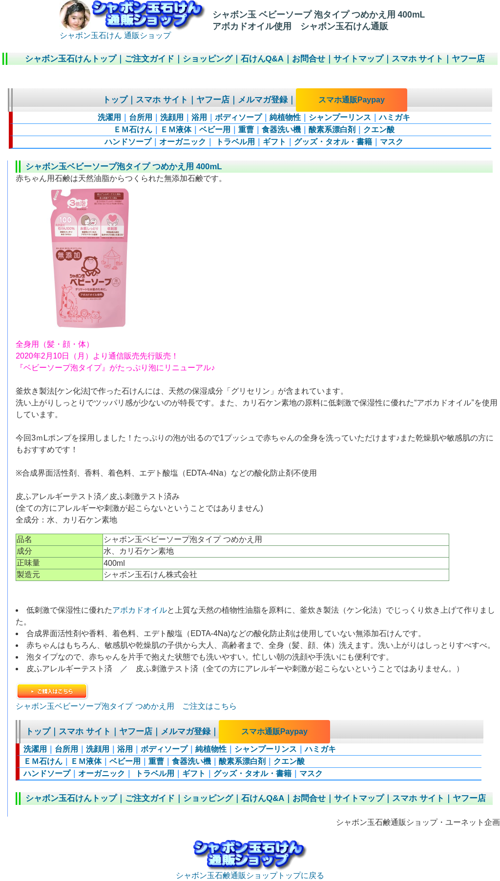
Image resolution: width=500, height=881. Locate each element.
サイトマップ (358, 58)
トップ (115, 99)
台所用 (140, 117)
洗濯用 (109, 117)
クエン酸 (379, 129)
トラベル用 (234, 142)
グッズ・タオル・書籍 (333, 142)
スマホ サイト (418, 58)
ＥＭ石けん (132, 129)
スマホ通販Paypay (351, 100)
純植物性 (285, 117)
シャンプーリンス (340, 117)
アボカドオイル (139, 610)
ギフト (274, 142)
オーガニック (182, 142)
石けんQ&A (262, 58)
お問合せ (308, 58)
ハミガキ (394, 117)
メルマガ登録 (263, 99)
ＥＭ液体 (175, 129)
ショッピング (207, 58)
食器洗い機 (281, 129)
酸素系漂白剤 (332, 129)
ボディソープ (238, 117)
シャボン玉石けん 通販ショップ (133, 32)
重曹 (246, 129)
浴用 (199, 117)
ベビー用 (214, 129)
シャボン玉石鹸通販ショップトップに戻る (250, 872)
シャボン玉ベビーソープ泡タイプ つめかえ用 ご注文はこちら (126, 706)
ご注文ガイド (149, 58)
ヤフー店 (468, 58)
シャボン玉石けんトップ (70, 58)
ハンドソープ (127, 142)
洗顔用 (172, 117)
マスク (391, 142)
